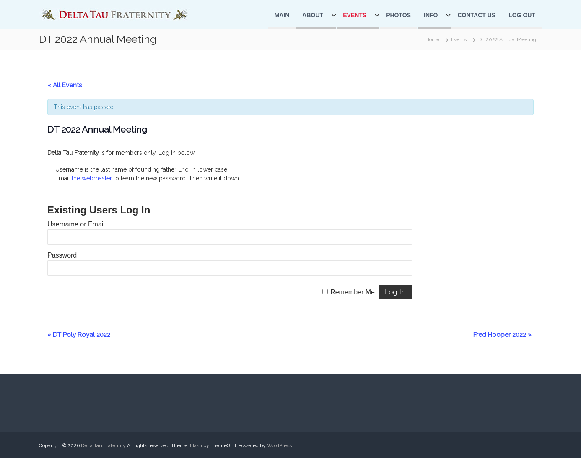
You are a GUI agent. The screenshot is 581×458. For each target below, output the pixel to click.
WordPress (279, 445)
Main (282, 15)
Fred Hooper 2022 (502, 334)
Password (62, 255)
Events (354, 15)
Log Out (521, 15)
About (312, 15)
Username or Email (76, 224)
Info (431, 15)
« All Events (64, 85)
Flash (196, 445)
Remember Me (352, 292)
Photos (398, 15)
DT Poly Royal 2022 (78, 334)
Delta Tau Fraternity (103, 445)
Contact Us (476, 15)
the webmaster (92, 178)
